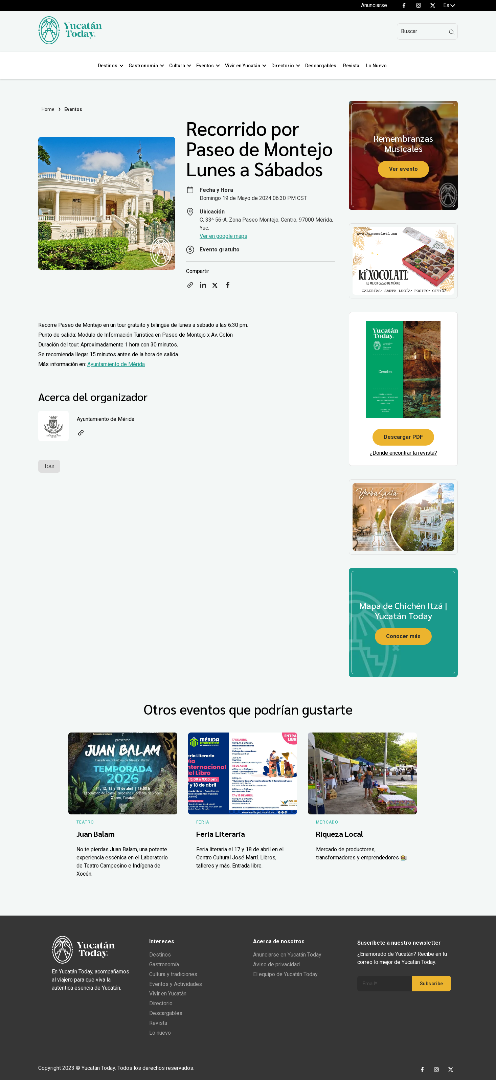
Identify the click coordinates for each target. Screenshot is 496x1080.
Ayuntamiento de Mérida (116, 364)
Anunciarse (374, 5)
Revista (352, 65)
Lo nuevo (160, 1033)
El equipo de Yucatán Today (285, 974)
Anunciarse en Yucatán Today (287, 954)
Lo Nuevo (377, 65)
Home (48, 109)
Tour (49, 466)
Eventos (206, 65)
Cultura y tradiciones (173, 974)
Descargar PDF (403, 437)
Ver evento (403, 169)
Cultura (178, 65)
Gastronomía (164, 964)
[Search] (427, 31)
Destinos (109, 65)
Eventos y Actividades (175, 984)
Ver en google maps (223, 236)
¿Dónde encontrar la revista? (403, 453)
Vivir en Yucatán (244, 65)
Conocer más (403, 636)
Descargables (322, 65)
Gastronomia (144, 65)
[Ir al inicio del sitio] (70, 42)
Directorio (284, 65)
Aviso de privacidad (276, 964)
